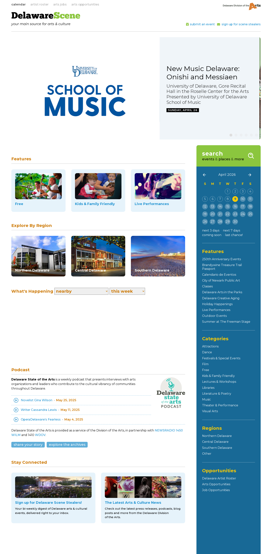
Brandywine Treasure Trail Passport (222, 266)
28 (220, 221)
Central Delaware (215, 442)
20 (213, 214)
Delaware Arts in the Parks (222, 292)
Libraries (208, 388)
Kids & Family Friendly (218, 376)
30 (235, 221)
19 (204, 214)
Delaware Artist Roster (219, 478)
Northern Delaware (217, 436)
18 (250, 206)
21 (220, 214)
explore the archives (67, 445)
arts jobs (60, 4)
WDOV (40, 435)
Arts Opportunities (216, 484)
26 (205, 221)
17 (242, 206)
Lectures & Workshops (219, 381)
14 (220, 206)
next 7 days (231, 230)
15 (227, 206)
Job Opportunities (216, 490)
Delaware (45, 16)
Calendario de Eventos (219, 274)
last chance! (234, 235)
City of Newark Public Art (221, 280)
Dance (207, 352)
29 (228, 221)
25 (250, 214)
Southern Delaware (217, 448)
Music (206, 399)
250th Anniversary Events (221, 259)
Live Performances (216, 310)
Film (205, 364)
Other (206, 453)
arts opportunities (85, 4)
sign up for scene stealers (241, 24)
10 (242, 199)
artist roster (39, 4)
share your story (28, 445)
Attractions (210, 346)
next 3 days (210, 230)
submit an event (202, 24)
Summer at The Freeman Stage (226, 321)
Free (205, 370)
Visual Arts (210, 411)
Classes (207, 286)
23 (235, 214)
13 (212, 206)
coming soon (211, 235)
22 (228, 214)
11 (250, 199)
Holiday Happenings (217, 304)
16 (235, 206)
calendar (18, 4)
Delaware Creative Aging (221, 298)
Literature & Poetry (216, 393)
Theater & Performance (220, 405)
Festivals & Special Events (221, 358)
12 (204, 206)
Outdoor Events (214, 316)
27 (212, 221)
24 (243, 214)
